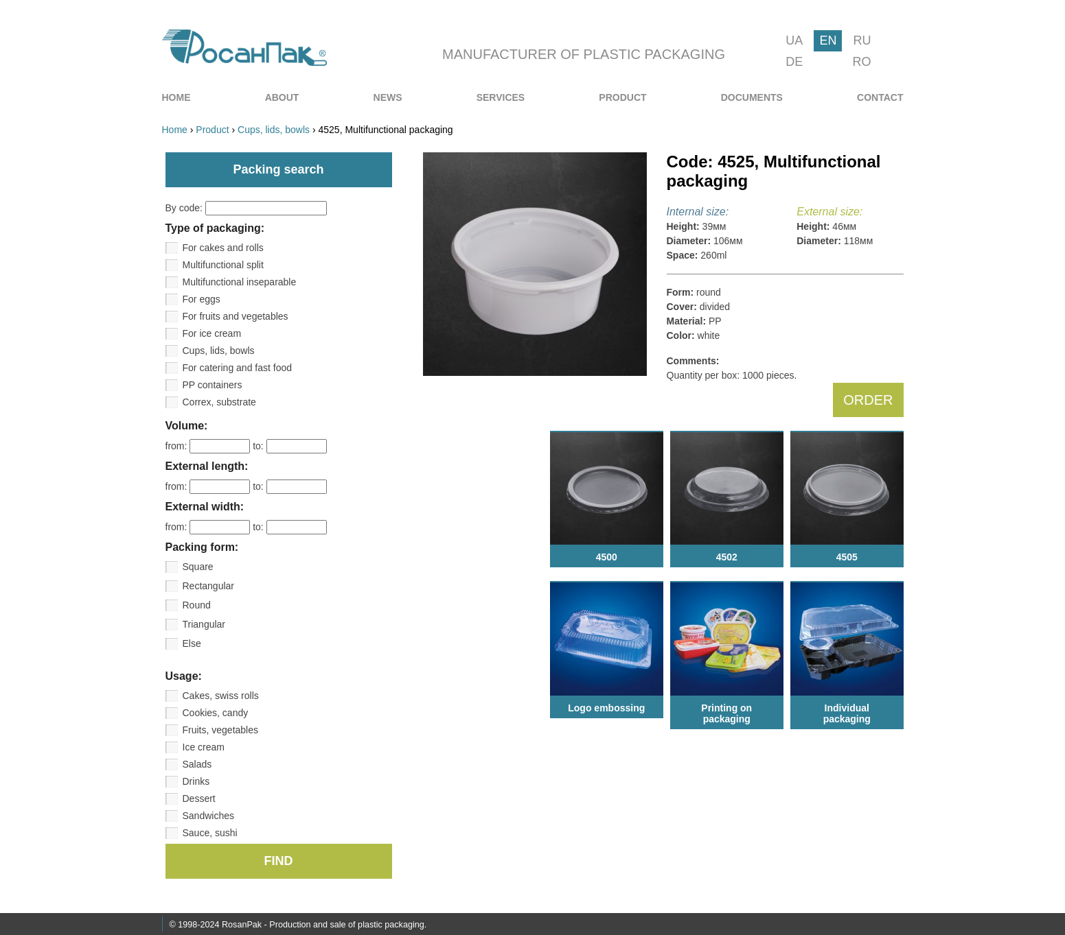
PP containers (212, 384)
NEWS (388, 97)
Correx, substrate (219, 402)
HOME (176, 97)
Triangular (204, 624)
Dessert (199, 798)
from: (209, 445)
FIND (278, 861)
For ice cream (212, 333)
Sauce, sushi (210, 832)
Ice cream (204, 747)
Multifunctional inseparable (240, 281)
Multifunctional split (223, 264)
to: (289, 445)
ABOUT (282, 97)
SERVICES (501, 97)
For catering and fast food (238, 367)
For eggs (201, 299)
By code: (246, 207)
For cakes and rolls (223, 247)
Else (192, 643)
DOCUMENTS (752, 97)
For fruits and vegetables (235, 316)
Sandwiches (209, 815)
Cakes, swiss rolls (221, 695)
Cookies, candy (216, 712)
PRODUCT (622, 97)
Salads (197, 764)
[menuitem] (176, 97)
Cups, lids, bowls (219, 350)
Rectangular (209, 585)
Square (198, 566)
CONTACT (880, 97)
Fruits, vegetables (221, 729)
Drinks (196, 781)
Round (197, 605)
